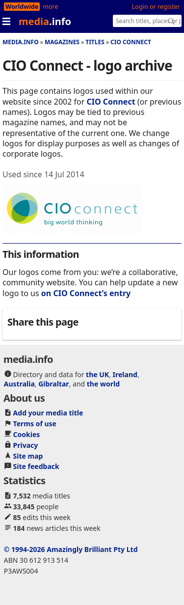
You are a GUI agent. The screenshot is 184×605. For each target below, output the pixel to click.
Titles (95, 42)
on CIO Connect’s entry (86, 293)
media (45, 21)
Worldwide (21, 6)
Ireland (125, 374)
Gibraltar (53, 383)
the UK (97, 374)
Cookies (26, 434)
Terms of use (34, 423)
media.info (20, 42)
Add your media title (48, 412)
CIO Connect (130, 42)
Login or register (156, 6)
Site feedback (36, 466)
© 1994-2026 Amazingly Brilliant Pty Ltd (71, 549)
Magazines (62, 42)
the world (103, 383)
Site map (28, 456)
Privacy (25, 445)
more (50, 6)
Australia (19, 383)
